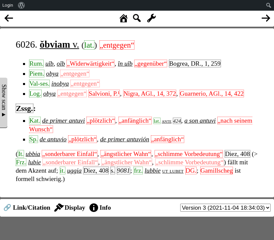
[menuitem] (21, 5)
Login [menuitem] (7, 5)
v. (59, 44)
